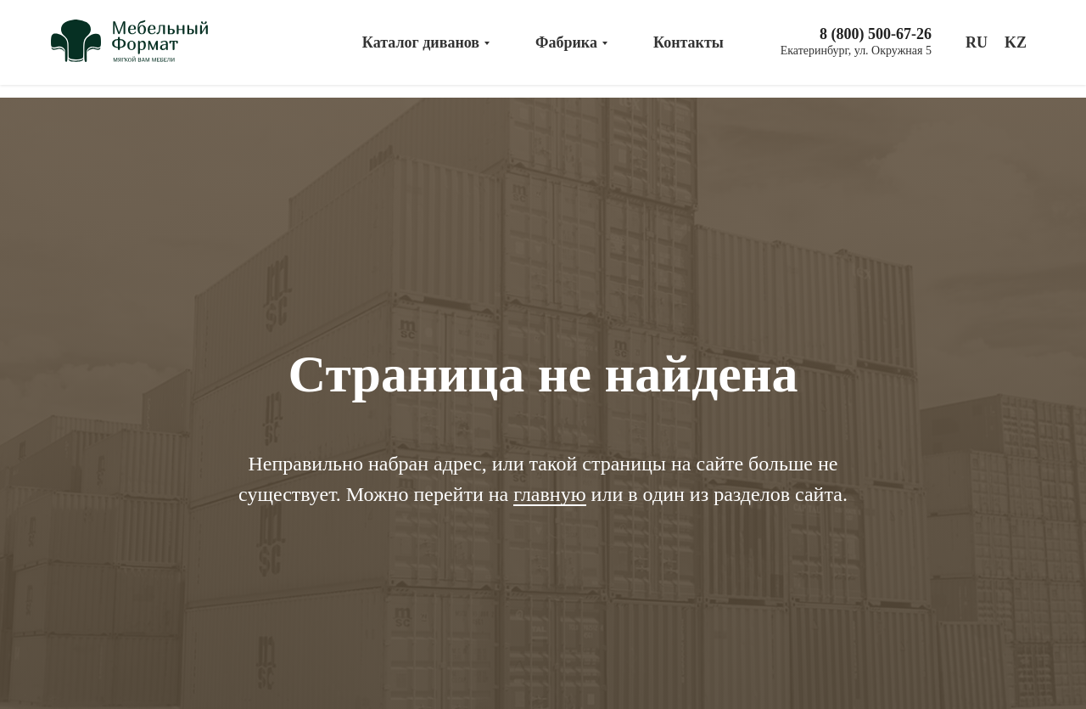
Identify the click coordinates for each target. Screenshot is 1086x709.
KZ (1016, 42)
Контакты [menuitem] (688, 42)
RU (977, 42)
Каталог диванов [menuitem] (420, 42)
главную (549, 494)
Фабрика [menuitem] (566, 42)
